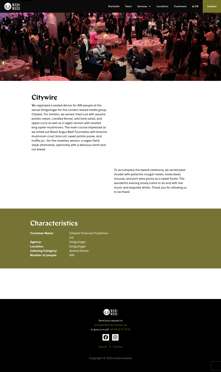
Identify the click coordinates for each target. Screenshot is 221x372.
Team (128, 6)
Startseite (113, 6)
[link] (12, 6)
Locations (162, 6)
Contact (118, 346)
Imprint (102, 346)
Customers (180, 6)
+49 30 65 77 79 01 (120, 329)
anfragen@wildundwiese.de (110, 324)
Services (144, 6)
